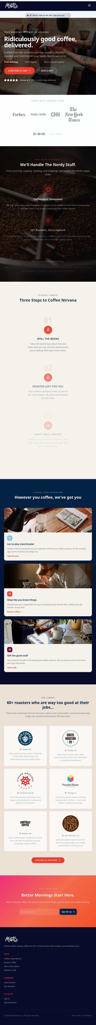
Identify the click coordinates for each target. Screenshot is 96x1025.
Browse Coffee (10, 962)
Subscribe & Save (19, 70)
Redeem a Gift (10, 970)
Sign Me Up (68, 912)
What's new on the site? (49, 15)
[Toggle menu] (89, 5)
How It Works (9, 982)
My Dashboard (10, 1002)
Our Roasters (9, 986)
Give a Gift (47, 70)
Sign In (7, 998)
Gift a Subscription (12, 966)
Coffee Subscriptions (12, 958)
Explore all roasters (48, 860)
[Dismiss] (67, 15)
